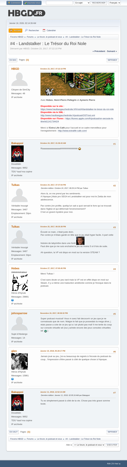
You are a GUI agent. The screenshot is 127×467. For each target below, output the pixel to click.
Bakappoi (17, 143)
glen (14, 351)
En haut (13, 432)
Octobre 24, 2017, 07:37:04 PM (53, 185)
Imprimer (112, 60)
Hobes (15, 268)
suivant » (112, 51)
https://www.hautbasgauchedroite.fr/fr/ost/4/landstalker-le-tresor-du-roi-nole (77, 109)
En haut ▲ (116, 464)
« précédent (99, 51)
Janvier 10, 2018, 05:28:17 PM (52, 351)
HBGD (15, 68)
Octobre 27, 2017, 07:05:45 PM (53, 268)
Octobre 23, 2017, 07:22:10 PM (53, 69)
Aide (109, 464)
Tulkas (15, 185)
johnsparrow (19, 313)
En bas (12, 60)
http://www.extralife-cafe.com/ (72, 130)
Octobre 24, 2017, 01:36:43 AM (53, 143)
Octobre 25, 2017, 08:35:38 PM (53, 227)
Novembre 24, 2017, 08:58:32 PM (54, 313)
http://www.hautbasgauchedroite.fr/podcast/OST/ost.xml (68, 115)
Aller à (69, 445)
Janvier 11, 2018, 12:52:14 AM (52, 392)
